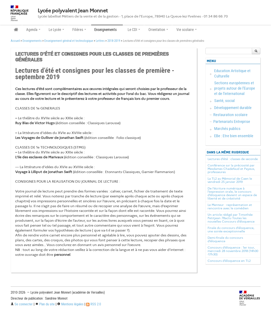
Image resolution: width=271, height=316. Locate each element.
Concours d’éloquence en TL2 (229, 261)
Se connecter (22, 304)
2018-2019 (113, 41)
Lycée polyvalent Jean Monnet (73, 11)
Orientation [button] (158, 30)
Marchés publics (227, 128)
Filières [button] (79, 30)
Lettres (100, 41)
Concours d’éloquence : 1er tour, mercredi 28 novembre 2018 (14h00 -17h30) (233, 251)
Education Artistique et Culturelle (232, 73)
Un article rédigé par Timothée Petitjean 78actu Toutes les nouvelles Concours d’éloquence (231, 218)
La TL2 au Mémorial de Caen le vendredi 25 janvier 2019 (230, 180)
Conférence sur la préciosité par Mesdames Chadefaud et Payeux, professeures (231, 168)
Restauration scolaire (230, 114)
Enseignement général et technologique (68, 41)
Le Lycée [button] (56, 30)
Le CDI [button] (134, 30)
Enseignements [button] (107, 30)
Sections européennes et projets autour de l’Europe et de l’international (234, 88)
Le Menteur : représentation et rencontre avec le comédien (230, 206)
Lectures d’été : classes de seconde (233, 159)
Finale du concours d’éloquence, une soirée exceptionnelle (231, 229)
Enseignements (32, 41)
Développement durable (233, 107)
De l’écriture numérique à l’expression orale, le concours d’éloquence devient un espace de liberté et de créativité (232, 193)
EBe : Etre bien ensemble (233, 135)
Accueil (15, 41)
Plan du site (45, 304)
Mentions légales (70, 304)
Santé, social (224, 100)
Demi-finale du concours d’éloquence (225, 239)
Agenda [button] (33, 30)
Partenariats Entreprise (231, 121)
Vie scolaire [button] (186, 30)
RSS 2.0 (93, 304)
